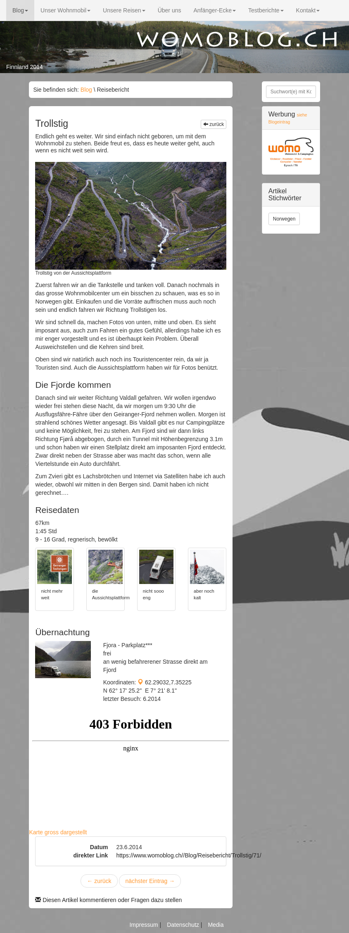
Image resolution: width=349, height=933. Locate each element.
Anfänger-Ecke (214, 10)
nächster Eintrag (150, 881)
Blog (20, 10)
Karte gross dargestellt (58, 832)
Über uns (169, 10)
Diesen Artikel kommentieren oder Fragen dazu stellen (108, 900)
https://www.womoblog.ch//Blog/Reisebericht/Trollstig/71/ (188, 855)
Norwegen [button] (284, 219)
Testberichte (265, 10)
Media (215, 924)
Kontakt (308, 10)
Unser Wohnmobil (65, 10)
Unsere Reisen (124, 10)
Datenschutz (184, 924)
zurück (213, 124)
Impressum (144, 924)
